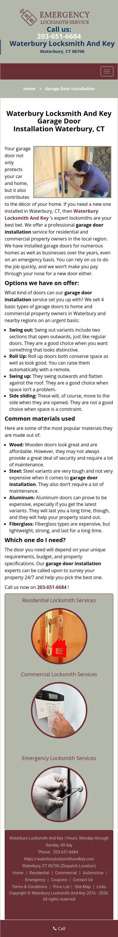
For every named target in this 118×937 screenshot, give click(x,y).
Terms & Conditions (29, 886)
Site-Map (83, 886)
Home (29, 88)
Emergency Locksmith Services (59, 758)
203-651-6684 (59, 36)
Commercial (66, 873)
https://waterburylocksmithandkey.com (59, 859)
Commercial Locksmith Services (59, 674)
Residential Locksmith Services (59, 600)
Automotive (93, 873)
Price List (61, 886)
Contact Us (83, 879)
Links (101, 886)
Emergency (35, 879)
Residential (39, 873)
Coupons (59, 879)
